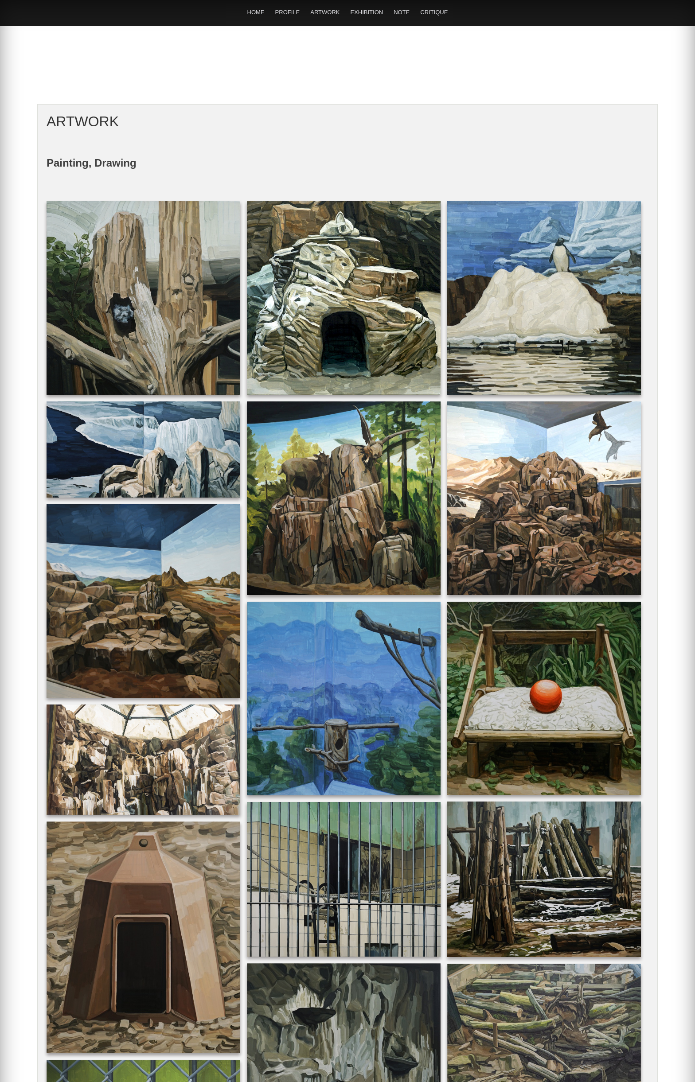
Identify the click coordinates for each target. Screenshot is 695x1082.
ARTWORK (325, 12)
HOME (256, 12)
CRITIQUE (434, 12)
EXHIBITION (366, 12)
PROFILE (287, 12)
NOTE (402, 12)
